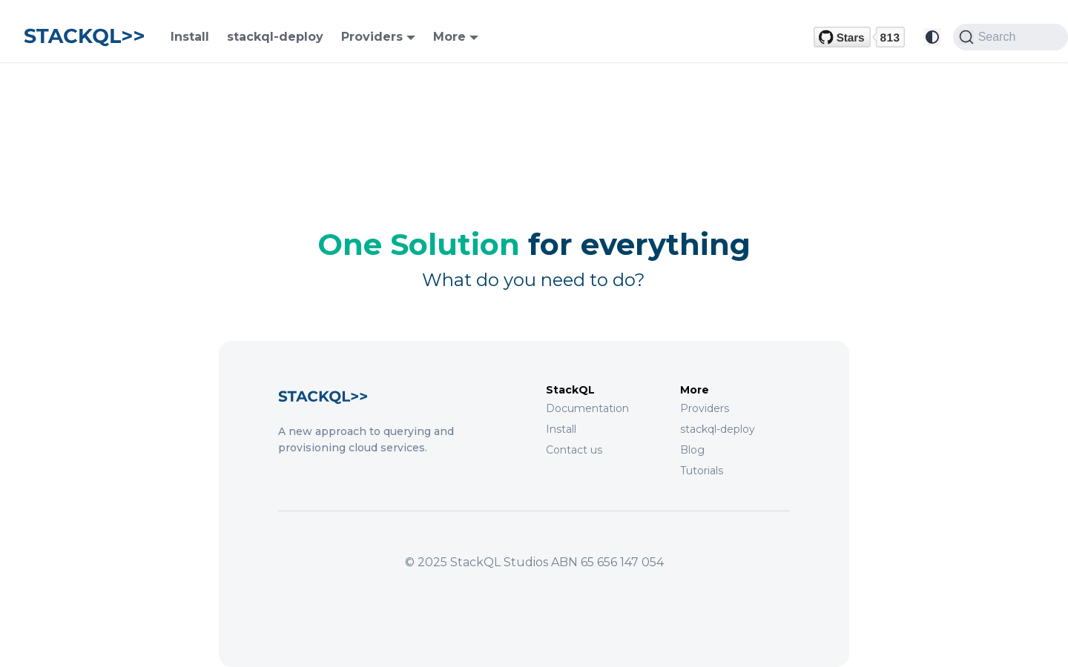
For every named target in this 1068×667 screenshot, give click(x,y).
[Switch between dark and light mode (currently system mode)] (932, 37)
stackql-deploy (275, 37)
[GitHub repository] (859, 37)
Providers (704, 408)
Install (190, 37)
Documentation (587, 408)
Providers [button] (372, 37)
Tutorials (701, 470)
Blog (692, 450)
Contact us (574, 450)
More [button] (449, 37)
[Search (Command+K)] (1010, 37)
